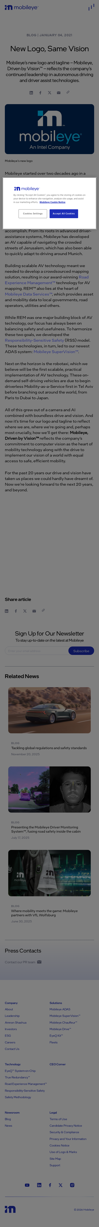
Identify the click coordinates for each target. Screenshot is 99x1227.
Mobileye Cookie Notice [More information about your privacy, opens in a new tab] (52, 202)
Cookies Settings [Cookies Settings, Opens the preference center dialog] (33, 214)
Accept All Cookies (64, 214)
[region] (50, 203)
